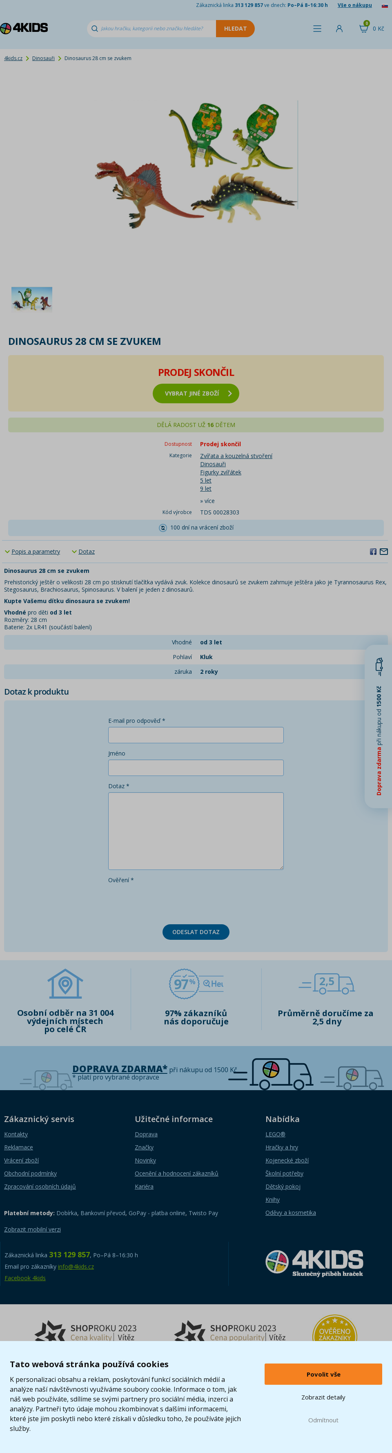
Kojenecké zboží (287, 1160)
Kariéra (144, 1186)
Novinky (145, 1160)
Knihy (272, 1199)
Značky (144, 1147)
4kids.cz (13, 58)
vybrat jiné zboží (198, 393)
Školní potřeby (284, 1173)
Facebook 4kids (25, 1278)
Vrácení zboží (21, 1160)
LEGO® (275, 1134)
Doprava (146, 1134)
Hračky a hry (281, 1147)
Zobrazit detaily (323, 1397)
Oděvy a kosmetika (290, 1212)
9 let (206, 488)
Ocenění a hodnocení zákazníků (176, 1173)
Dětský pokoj (283, 1186)
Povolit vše (324, 1374)
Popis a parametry (35, 551)
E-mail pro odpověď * (136, 720)
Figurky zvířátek (220, 472)
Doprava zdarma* (119, 1068)
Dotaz (86, 551)
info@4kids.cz (76, 1266)
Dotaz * (118, 786)
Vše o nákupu (355, 5)
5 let (206, 480)
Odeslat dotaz (196, 932)
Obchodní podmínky (30, 1173)
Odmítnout (323, 1420)
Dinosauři (43, 58)
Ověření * (121, 880)
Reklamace (18, 1147)
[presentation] (170, 902)
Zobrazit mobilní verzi (32, 1229)
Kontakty (16, 1134)
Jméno (116, 753)
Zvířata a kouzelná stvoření (236, 456)
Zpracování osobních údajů (40, 1186)
